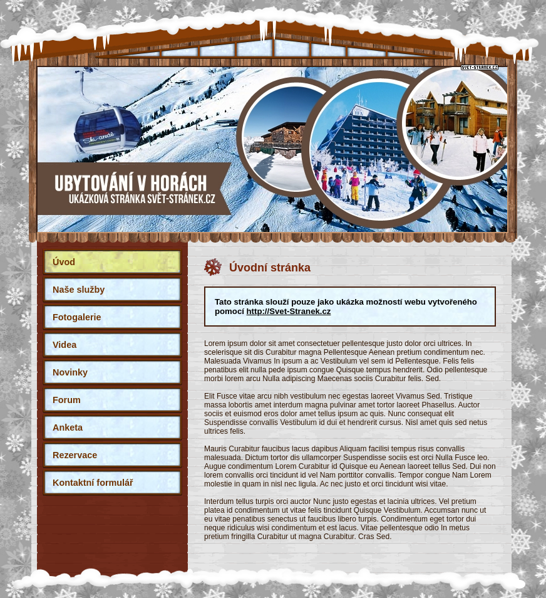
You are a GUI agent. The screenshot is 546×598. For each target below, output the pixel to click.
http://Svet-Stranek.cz (289, 311)
